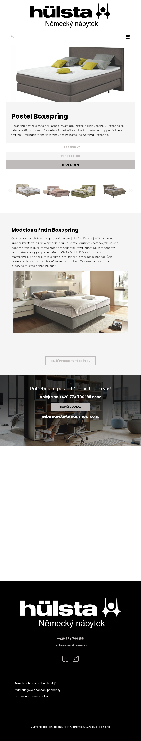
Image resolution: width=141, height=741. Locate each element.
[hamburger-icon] (127, 37)
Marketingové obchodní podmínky (37, 690)
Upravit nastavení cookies (32, 696)
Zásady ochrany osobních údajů (36, 683)
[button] (12, 36)
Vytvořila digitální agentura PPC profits (56, 727)
